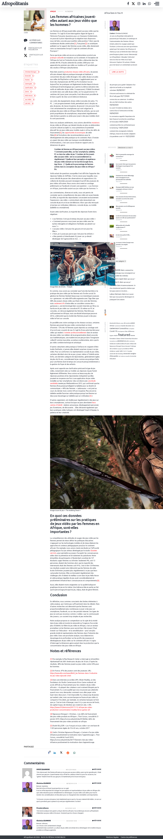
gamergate (28, 84)
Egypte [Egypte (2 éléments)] (111, 335)
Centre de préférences (129, 837)
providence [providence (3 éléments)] (125, 348)
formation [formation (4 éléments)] (113, 338)
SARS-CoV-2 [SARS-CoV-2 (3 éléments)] (123, 351)
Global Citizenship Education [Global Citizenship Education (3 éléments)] (129, 338)
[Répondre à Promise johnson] (96, 808)
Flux (105, 311)
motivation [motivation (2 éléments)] (132, 341)
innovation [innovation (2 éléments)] (112, 341)
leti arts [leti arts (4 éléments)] (126, 341)
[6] (98, 580)
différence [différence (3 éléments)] (131, 331)
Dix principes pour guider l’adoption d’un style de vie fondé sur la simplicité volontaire (122, 87)
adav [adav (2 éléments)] (122, 323)
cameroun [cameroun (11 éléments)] (114, 328)
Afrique (53, 11)
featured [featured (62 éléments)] (124, 335)
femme (27, 80)
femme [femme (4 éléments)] (132, 335)
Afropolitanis (15, 3)
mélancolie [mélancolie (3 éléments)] (133, 343)
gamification (29, 87)
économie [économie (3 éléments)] (133, 356)
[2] (86, 43)
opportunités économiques (75, 133)
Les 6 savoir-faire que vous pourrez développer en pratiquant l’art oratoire (126, 166)
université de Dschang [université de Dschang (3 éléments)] (116, 353)
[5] (91, 396)
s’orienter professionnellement (74, 333)
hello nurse (29, 95)
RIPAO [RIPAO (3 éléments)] (131, 348)
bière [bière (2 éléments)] (133, 325)
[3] (60, 133)
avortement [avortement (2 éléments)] (118, 325)
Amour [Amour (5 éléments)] (112, 326)
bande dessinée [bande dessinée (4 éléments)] (126, 326)
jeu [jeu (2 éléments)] (116, 341)
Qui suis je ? (131, 279)
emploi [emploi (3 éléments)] (116, 335)
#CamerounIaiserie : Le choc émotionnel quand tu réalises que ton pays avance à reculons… (122, 288)
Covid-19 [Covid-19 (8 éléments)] (113, 331)
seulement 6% (59, 303)
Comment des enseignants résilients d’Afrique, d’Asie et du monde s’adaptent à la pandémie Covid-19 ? (122, 133)
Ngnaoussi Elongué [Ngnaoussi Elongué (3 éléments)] (115, 346)
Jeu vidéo (28, 99)
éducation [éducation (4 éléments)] (113, 358)
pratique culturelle (57, 58)
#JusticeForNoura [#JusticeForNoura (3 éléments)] (115, 323)
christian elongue (30, 72)
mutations (95, 123)
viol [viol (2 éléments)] (119, 356)
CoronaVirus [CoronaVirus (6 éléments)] (123, 328)
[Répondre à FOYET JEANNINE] (96, 769)
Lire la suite (118, 72)
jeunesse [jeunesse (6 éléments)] (120, 341)
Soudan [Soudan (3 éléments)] (129, 351)
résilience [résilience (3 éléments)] (112, 351)
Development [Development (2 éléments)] (121, 331)
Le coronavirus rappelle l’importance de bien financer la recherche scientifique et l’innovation (122, 119)
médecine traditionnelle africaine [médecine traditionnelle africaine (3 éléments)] (119, 343)
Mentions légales (112, 837)
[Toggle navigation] (156, 3)
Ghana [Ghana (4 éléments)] (118, 338)
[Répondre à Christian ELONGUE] (96, 783)
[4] (55, 135)
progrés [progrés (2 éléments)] (120, 348)
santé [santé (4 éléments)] (117, 351)
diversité (28, 76)
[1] (75, 43)
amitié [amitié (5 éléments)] (132, 323)
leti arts (27, 103)
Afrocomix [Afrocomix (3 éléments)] (127, 323)
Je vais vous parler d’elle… (123, 235)
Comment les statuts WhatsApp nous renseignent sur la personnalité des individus (125, 177)
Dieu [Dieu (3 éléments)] (126, 331)
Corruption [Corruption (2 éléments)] (131, 328)
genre (27, 91)
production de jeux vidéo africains (77, 72)
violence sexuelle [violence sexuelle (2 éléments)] (125, 356)
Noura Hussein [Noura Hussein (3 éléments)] (125, 346)
